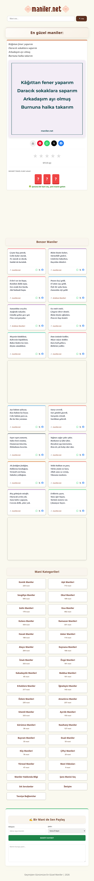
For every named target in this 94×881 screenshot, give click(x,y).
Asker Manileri (67, 634)
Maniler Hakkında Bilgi (26, 776)
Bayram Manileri (26, 737)
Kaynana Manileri (68, 647)
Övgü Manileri (67, 660)
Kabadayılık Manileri (26, 673)
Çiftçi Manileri (68, 750)
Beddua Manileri (67, 673)
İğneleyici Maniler (68, 686)
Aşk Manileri (67, 582)
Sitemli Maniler (26, 711)
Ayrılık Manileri (68, 711)
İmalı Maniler (26, 660)
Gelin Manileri (26, 608)
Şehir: (50, 826)
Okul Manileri (68, 595)
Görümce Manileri (26, 724)
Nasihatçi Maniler (68, 724)
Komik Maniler (26, 582)
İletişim (68, 786)
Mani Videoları (67, 763)
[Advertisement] (47, 213)
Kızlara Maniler (26, 621)
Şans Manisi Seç (68, 776)
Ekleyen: (11, 827)
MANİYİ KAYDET (47, 838)
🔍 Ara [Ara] (81, 19)
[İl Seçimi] (67, 830)
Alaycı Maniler (26, 647)
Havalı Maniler (26, 634)
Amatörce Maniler (67, 698)
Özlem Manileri (26, 698)
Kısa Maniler (67, 608)
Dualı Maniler (68, 737)
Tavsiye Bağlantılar (26, 796)
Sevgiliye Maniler (26, 595)
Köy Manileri (26, 750)
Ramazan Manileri (67, 621)
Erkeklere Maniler (26, 686)
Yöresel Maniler (26, 763)
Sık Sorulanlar (26, 786)
